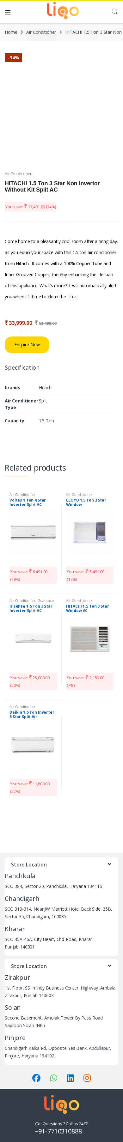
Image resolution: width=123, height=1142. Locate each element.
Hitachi (45, 387)
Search (114, 11)
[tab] (22, 370)
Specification (22, 368)
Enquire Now (27, 345)
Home (11, 32)
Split (43, 401)
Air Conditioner (41, 32)
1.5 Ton (46, 421)
